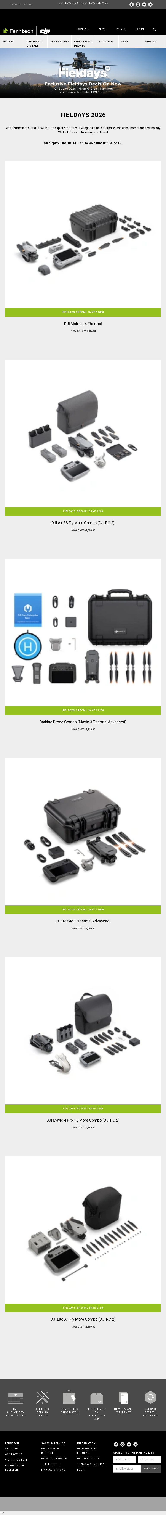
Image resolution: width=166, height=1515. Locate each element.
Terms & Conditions (92, 1464)
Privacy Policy (88, 1458)
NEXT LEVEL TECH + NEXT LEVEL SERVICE (83, 3)
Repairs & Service (54, 1458)
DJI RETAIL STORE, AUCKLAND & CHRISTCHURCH (21, 6)
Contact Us (13, 1454)
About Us (12, 1448)
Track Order (50, 1464)
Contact (83, 29)
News (103, 29)
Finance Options (53, 1469)
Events (121, 29)
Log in (139, 29)
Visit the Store (16, 1460)
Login (81, 1469)
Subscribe (151, 1468)
